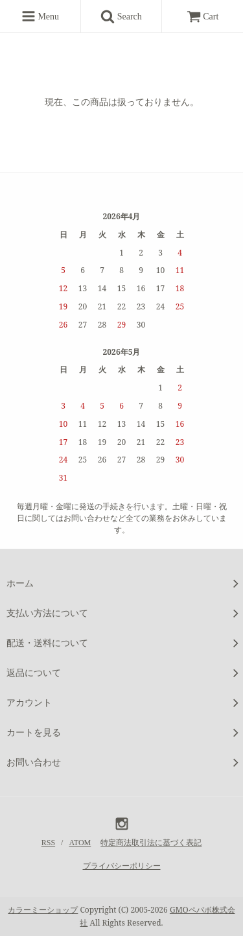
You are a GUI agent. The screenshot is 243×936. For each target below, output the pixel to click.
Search (125, 16)
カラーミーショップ (43, 909)
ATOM (80, 842)
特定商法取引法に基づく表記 (151, 842)
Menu (40, 16)
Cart (203, 16)
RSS (48, 842)
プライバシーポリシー (122, 865)
